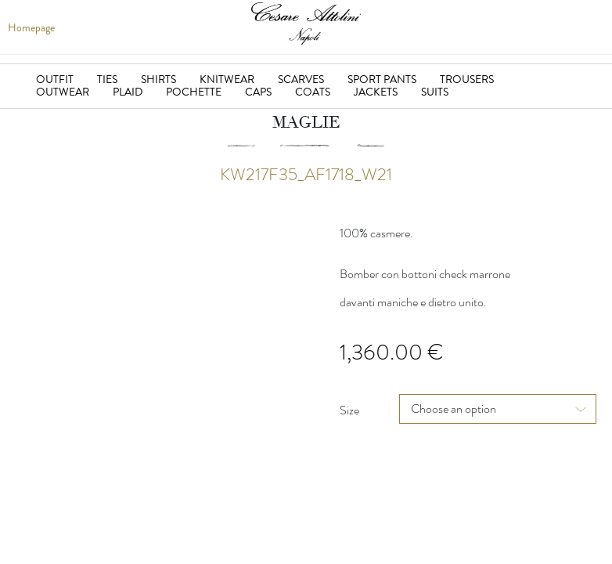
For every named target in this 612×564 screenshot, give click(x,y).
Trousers (467, 79)
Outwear (62, 91)
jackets (376, 91)
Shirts (158, 79)
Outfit (55, 79)
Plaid (127, 91)
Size (349, 410)
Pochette (193, 91)
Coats (312, 91)
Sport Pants (381, 79)
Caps (258, 91)
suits (434, 91)
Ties (107, 79)
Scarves (301, 79)
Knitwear (227, 79)
